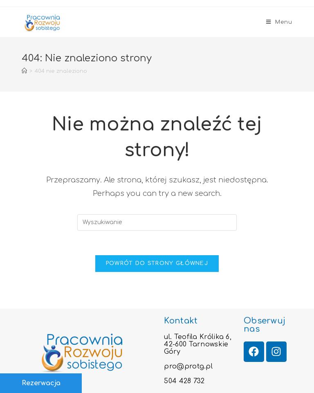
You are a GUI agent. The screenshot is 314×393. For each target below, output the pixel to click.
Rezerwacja (41, 383)
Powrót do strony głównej (157, 263)
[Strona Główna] (24, 71)
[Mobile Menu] (279, 22)
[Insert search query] (157, 222)
